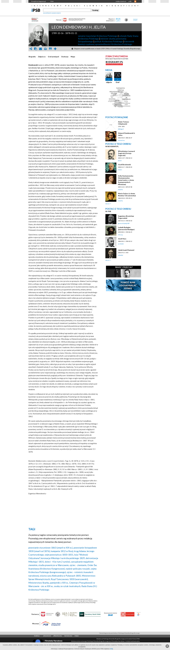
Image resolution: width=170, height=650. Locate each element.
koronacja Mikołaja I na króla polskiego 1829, (63, 558)
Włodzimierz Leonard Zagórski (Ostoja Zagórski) (126, 153)
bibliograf (121, 129)
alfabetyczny (57, 636)
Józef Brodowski (124, 165)
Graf (118, 82)
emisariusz (121, 140)
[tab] (33, 56)
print (45, 48)
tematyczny (68, 636)
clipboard (35, 48)
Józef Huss (122, 239)
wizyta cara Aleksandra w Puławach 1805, (60, 575)
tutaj (111, 649)
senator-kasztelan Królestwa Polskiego (97, 36)
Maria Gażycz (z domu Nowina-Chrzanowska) (127, 194)
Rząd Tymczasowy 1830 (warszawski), (69, 579)
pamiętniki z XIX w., (59, 582)
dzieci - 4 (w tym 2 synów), (58, 561)
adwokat (120, 255)
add (55, 48)
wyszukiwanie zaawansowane (52, 13)
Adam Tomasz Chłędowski (123, 123)
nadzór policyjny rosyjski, (78, 568)
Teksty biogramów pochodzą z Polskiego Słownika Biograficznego (119, 633)
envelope (40, 48)
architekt (121, 244)
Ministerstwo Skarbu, (39, 582)
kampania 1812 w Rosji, (62, 551)
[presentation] (32, 56)
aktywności (47, 636)
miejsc (77, 636)
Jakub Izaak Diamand (126, 250)
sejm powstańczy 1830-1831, (59, 554)
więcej (107, 203)
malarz (120, 169)
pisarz (120, 160)
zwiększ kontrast (121, 1)
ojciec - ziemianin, (78, 565)
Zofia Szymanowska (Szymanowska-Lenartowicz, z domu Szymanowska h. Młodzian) (126, 180)
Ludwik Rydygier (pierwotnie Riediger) (126, 228)
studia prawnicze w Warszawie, (53, 565)
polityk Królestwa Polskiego (109, 41)
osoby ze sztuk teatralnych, (67, 586)
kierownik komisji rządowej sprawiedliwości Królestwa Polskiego (106, 43)
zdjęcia (109, 82)
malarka (120, 189)
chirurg (120, 234)
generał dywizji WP (123, 223)
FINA (52, 1)
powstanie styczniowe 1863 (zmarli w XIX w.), (50, 547)
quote (50, 48)
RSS (135, 1)
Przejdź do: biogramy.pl (38, 1)
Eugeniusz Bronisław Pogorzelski (126, 217)
